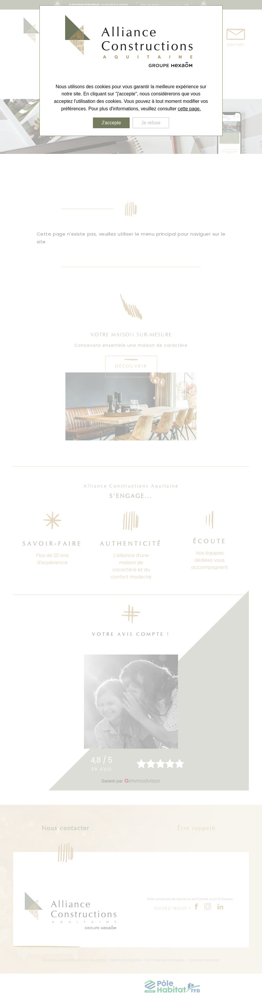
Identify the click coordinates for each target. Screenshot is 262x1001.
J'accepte (111, 122)
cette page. (189, 108)
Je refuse (150, 122)
